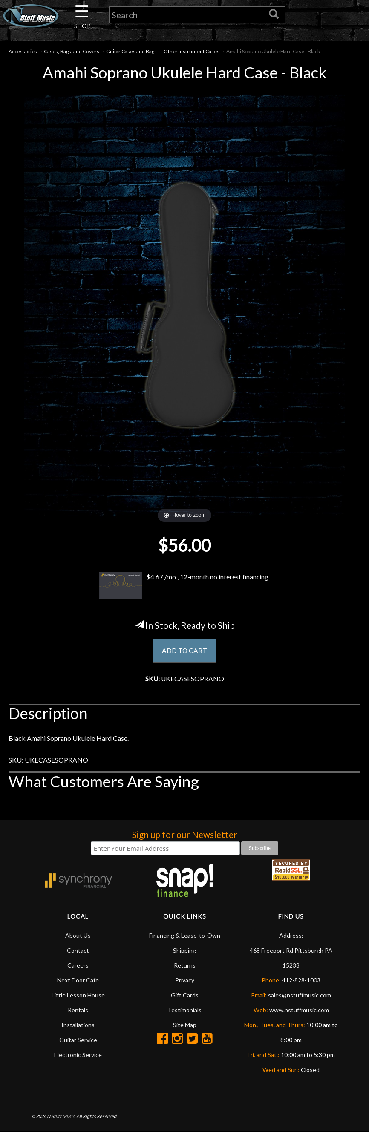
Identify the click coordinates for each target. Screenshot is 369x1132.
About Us (78, 936)
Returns (185, 966)
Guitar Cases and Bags (131, 52)
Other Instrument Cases (191, 52)
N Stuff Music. (61, 1117)
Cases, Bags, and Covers (71, 52)
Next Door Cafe (78, 981)
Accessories (23, 52)
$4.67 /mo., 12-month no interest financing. (184, 585)
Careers (78, 966)
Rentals (78, 1010)
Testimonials (184, 1010)
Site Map (184, 1025)
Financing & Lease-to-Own (184, 936)
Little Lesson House (78, 996)
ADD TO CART (185, 651)
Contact (78, 951)
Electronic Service (78, 1055)
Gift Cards (185, 996)
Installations (78, 1025)
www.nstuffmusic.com (299, 1010)
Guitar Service (78, 1040)
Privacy (184, 981)
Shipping (184, 951)
